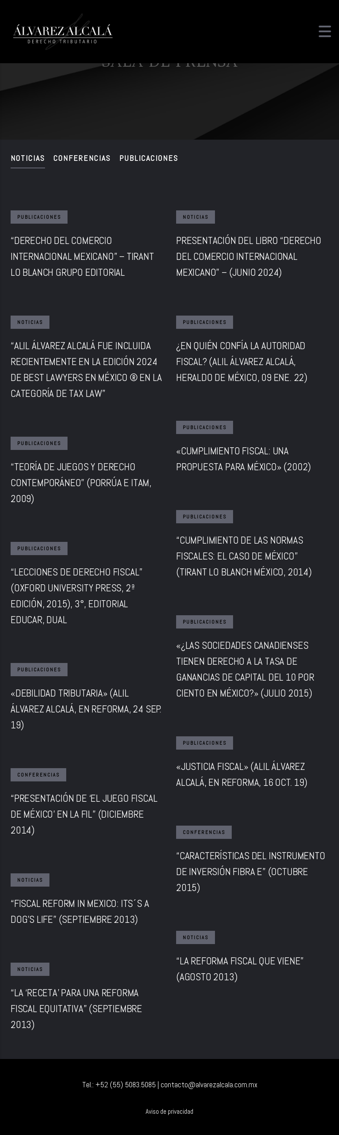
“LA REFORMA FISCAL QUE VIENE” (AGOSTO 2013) (240, 968)
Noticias (28, 158)
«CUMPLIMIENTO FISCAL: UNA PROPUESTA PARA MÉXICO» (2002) (243, 458)
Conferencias (82, 158)
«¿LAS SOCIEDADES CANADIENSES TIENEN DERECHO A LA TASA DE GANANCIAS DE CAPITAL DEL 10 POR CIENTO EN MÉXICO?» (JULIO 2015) (245, 669)
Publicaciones (148, 158)
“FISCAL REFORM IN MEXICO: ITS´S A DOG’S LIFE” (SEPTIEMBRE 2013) (80, 911)
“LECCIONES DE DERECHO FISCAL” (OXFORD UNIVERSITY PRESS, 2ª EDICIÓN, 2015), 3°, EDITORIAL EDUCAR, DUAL (77, 595)
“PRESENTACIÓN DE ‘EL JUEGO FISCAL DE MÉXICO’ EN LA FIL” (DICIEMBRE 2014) (84, 814)
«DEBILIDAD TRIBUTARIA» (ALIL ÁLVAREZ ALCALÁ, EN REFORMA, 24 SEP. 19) (86, 708)
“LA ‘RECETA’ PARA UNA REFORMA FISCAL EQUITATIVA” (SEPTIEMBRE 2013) (76, 1008)
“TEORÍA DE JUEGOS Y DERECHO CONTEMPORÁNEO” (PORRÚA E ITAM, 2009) (81, 482)
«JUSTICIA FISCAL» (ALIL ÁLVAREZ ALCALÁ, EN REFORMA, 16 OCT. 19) (241, 774)
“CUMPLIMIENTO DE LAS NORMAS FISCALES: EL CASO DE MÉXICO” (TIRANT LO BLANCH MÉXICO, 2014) (244, 556)
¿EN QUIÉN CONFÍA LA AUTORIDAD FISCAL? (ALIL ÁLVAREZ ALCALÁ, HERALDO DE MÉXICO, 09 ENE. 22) (241, 361)
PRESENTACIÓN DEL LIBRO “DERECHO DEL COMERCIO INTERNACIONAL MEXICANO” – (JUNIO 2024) (248, 256)
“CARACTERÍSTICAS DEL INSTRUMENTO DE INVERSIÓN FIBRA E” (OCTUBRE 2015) (250, 871)
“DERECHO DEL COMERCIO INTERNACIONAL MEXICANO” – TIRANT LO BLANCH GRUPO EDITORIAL (82, 256)
